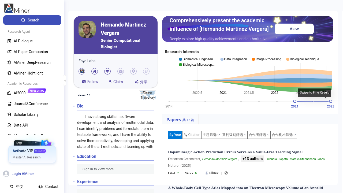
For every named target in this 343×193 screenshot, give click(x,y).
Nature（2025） (180, 166)
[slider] (295, 101)
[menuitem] (32, 20)
